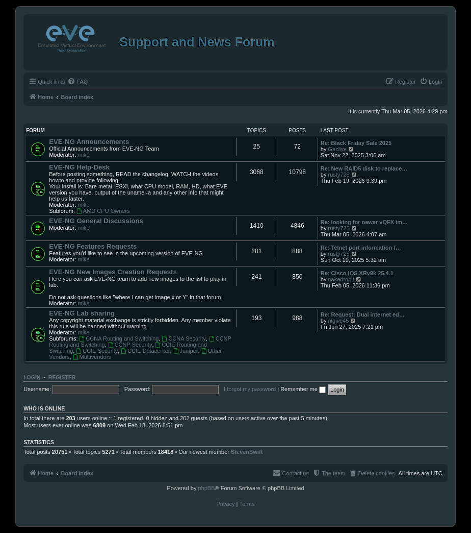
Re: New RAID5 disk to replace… (364, 168)
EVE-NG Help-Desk (79, 167)
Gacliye (337, 149)
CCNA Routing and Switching (119, 338)
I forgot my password (250, 389)
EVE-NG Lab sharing (82, 313)
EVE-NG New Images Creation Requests (113, 272)
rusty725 (338, 175)
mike (83, 155)
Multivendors (92, 357)
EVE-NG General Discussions (96, 221)
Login (31, 377)
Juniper (185, 351)
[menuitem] (77, 82)
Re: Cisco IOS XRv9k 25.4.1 (357, 273)
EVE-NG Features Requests (93, 246)
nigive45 (338, 321)
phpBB (206, 488)
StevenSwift (247, 452)
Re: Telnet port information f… (361, 248)
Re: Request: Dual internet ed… (363, 314)
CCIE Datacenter (145, 351)
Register (62, 377)
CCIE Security (97, 351)
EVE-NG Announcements (89, 142)
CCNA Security (184, 338)
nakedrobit (341, 279)
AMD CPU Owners (103, 211)
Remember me (303, 389)
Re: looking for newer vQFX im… (364, 222)
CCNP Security (130, 345)
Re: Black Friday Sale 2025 (356, 143)
